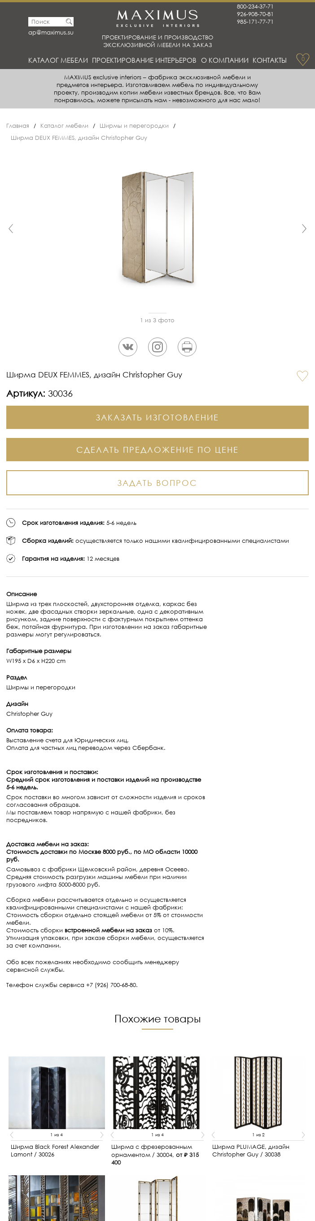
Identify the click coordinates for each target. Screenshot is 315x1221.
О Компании (225, 60)
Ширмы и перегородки (134, 126)
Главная (17, 126)
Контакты (270, 60)
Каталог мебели (58, 60)
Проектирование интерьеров (144, 60)
